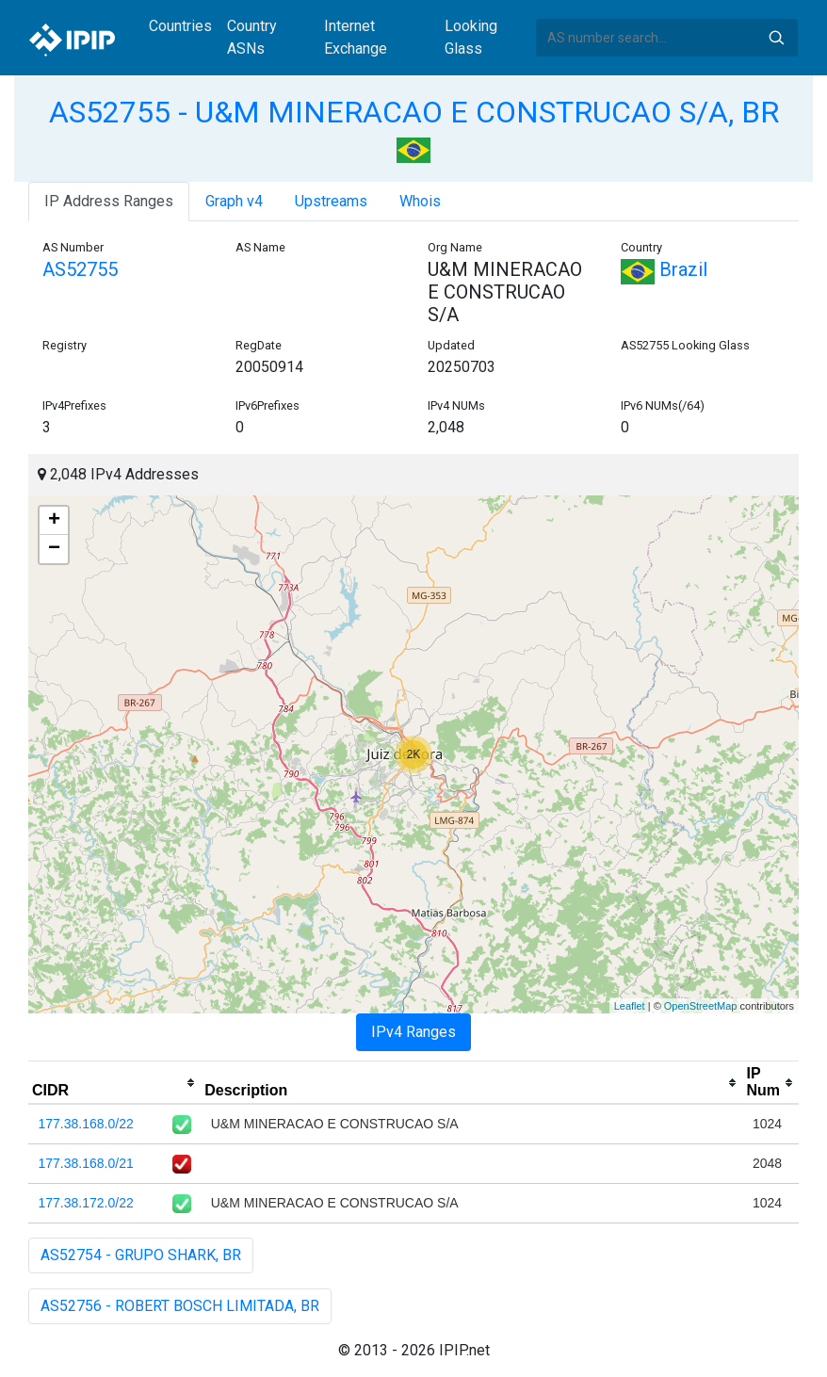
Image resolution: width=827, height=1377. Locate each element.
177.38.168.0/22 (86, 1123)
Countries (180, 26)
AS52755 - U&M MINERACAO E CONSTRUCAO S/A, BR (414, 112)
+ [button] (54, 521)
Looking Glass (471, 37)
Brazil (664, 269)
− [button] (54, 549)
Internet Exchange (355, 37)
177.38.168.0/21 (86, 1163)
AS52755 (80, 269)
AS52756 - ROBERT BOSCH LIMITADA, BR (180, 1306)
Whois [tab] (420, 201)
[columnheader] (114, 1083)
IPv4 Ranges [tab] (413, 1032)
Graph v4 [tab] (234, 201)
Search (776, 37)
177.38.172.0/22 (86, 1202)
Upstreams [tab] (331, 201)
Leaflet (629, 1006)
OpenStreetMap (701, 1006)
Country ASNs (252, 37)
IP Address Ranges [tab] (108, 201)
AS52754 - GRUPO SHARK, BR (141, 1255)
